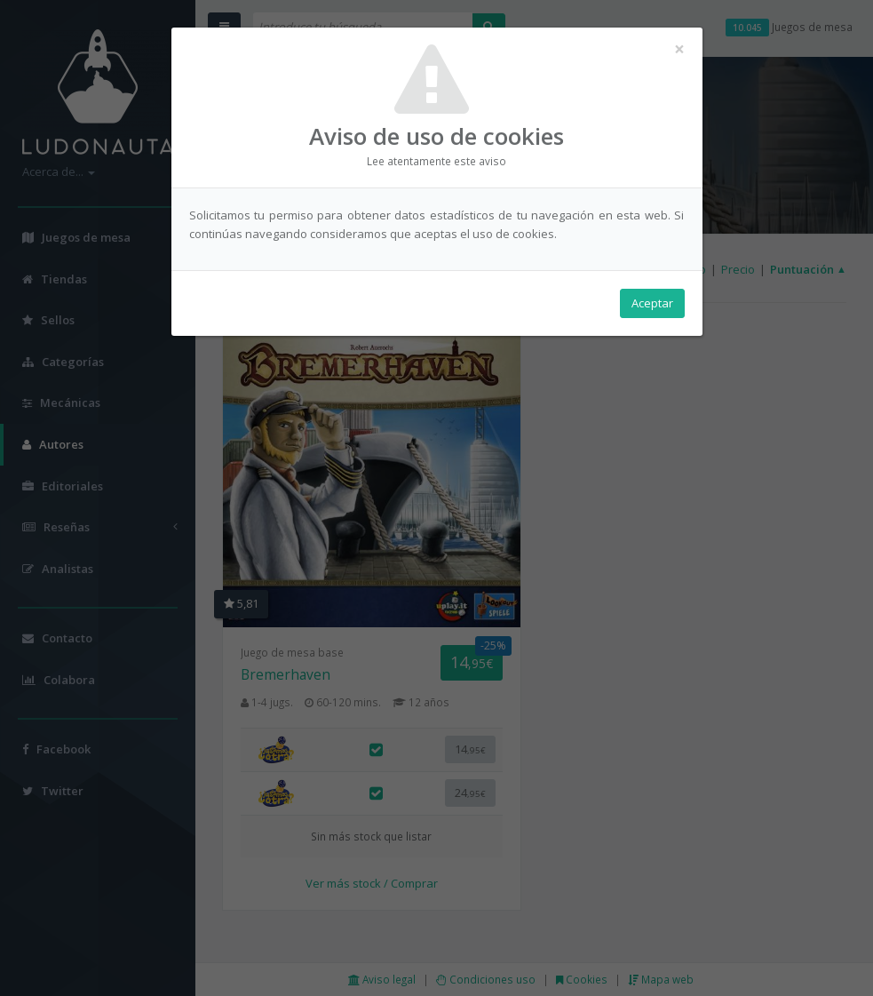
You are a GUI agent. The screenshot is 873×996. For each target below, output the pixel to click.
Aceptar (652, 303)
